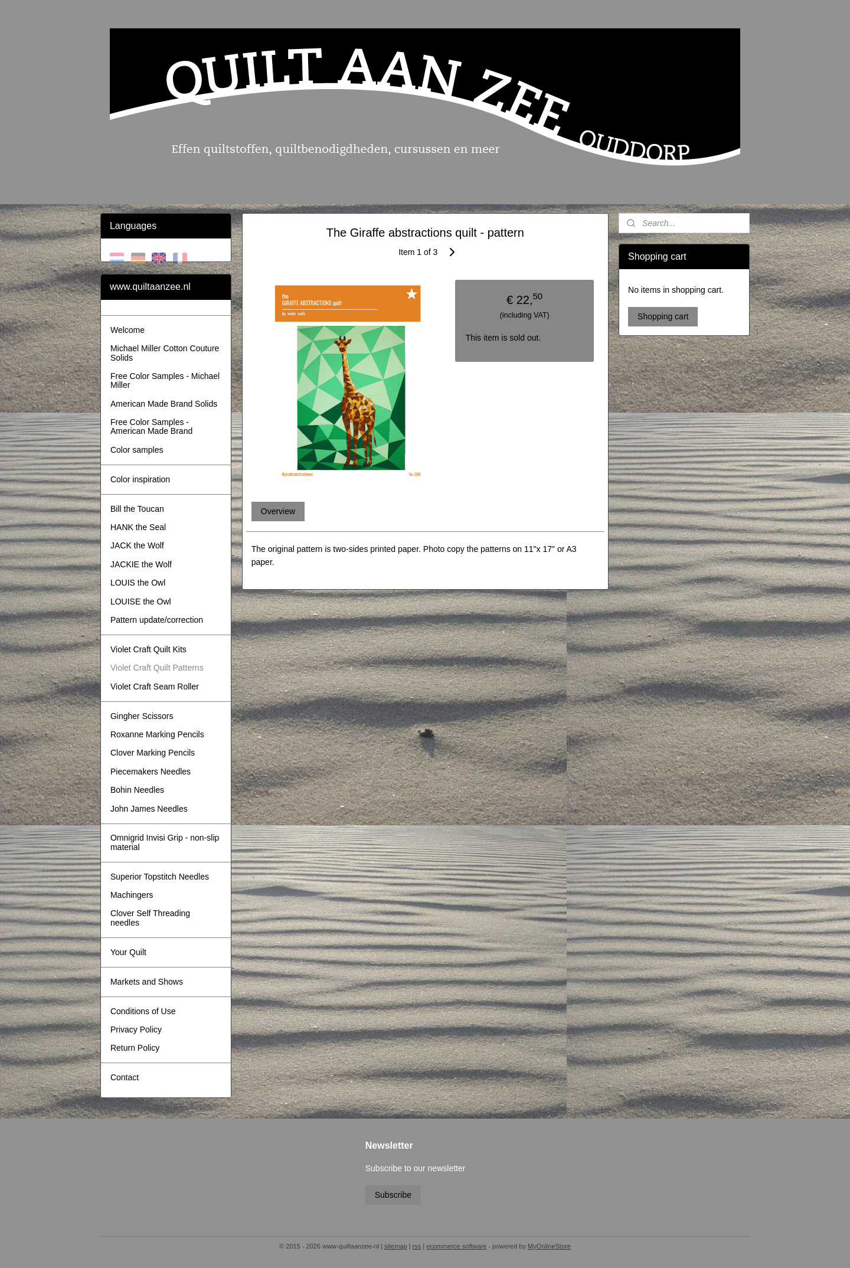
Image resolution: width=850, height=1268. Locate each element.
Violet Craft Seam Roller (154, 686)
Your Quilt (128, 952)
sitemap (395, 1246)
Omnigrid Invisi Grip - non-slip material (164, 842)
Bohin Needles (137, 790)
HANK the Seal (138, 527)
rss (417, 1246)
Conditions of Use (143, 1011)
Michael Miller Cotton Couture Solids (164, 353)
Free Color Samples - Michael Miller (165, 380)
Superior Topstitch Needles (159, 876)
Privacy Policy (136, 1029)
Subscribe (393, 1195)
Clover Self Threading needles (150, 917)
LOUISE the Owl (140, 601)
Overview (277, 511)
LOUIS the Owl (137, 582)
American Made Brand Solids (163, 403)
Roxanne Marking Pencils (157, 734)
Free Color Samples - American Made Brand (151, 426)
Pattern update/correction (156, 620)
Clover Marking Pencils (152, 752)
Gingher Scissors (142, 716)
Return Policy (134, 1048)
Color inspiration (140, 479)
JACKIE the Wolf (141, 564)
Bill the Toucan (137, 509)
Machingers (131, 895)
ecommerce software (456, 1246)
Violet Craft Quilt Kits (148, 649)
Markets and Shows (146, 981)
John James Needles (149, 808)
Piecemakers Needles (150, 771)
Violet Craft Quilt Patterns (157, 667)
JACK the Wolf (137, 545)
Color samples (136, 450)
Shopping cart (663, 316)
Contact (124, 1077)
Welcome (127, 330)
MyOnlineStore (549, 1246)
